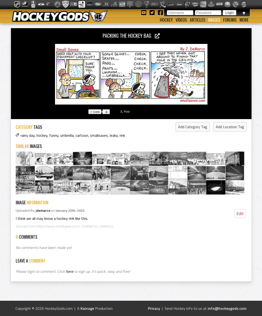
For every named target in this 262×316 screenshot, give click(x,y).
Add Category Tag (192, 127)
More (244, 20)
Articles (197, 20)
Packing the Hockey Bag (131, 35)
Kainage (87, 308)
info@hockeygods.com (227, 308)
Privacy (154, 308)
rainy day (27, 135)
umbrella (67, 135)
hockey (41, 135)
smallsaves (99, 135)
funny (53, 135)
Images (214, 20)
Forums (230, 20)
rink (122, 135)
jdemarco (43, 210)
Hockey (166, 20)
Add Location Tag (230, 127)
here (69, 271)
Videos (181, 20)
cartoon (82, 135)
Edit (240, 213)
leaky (114, 135)
